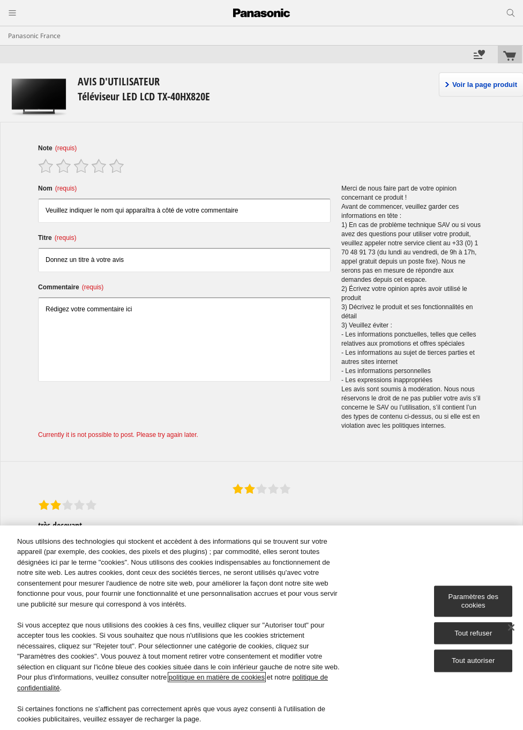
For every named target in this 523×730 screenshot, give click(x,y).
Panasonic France (34, 35)
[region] (261, 627)
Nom (57, 188)
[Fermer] (511, 627)
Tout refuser (473, 633)
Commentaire (70, 287)
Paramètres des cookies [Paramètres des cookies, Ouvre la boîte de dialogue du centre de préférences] (473, 601)
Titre (57, 238)
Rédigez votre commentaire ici (184, 339)
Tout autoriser (473, 660)
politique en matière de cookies (217, 677)
